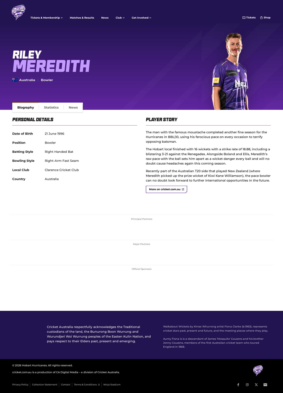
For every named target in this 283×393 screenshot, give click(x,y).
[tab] (25, 107)
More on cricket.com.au (166, 189)
